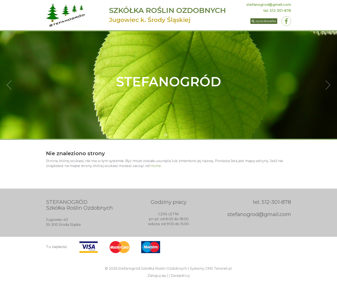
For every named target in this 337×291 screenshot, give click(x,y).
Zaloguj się (156, 276)
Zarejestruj (180, 276)
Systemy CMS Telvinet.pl (211, 268)
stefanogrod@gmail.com (268, 5)
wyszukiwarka (264, 21)
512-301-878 (280, 11)
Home (155, 166)
